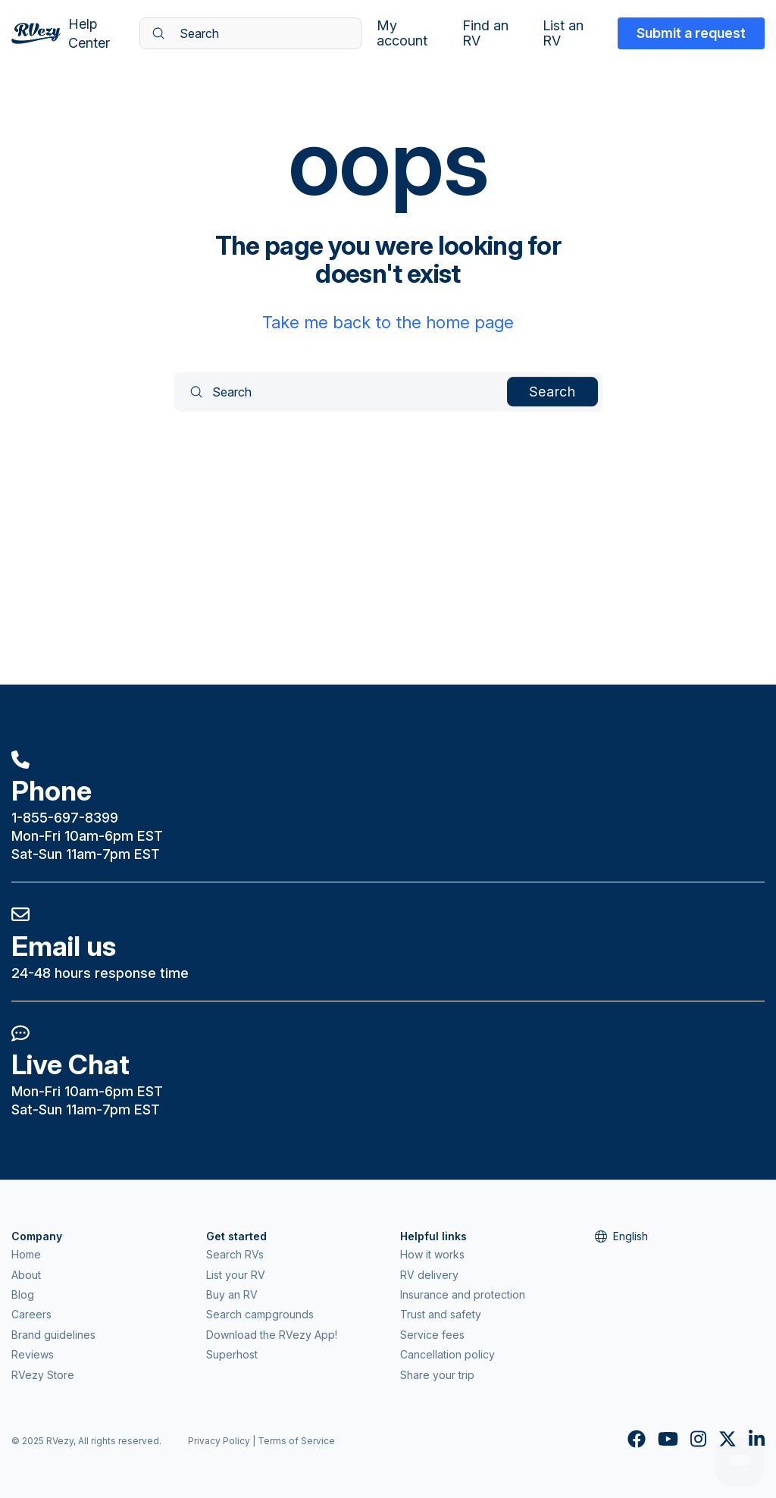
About (26, 1274)
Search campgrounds (260, 1314)
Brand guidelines (53, 1334)
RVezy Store (42, 1374)
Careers (31, 1314)
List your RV (235, 1274)
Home (26, 1254)
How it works (432, 1254)
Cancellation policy (447, 1354)
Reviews (32, 1354)
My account (402, 33)
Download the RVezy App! (271, 1334)
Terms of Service (296, 1440)
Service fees (432, 1334)
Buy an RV (232, 1294)
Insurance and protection (462, 1294)
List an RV (563, 33)
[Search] (250, 33)
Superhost (232, 1354)
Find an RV (485, 33)
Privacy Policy (219, 1440)
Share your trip (437, 1374)
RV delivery (429, 1274)
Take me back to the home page (388, 322)
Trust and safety (440, 1314)
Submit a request (691, 33)
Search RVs (235, 1254)
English (621, 1236)
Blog (22, 1294)
